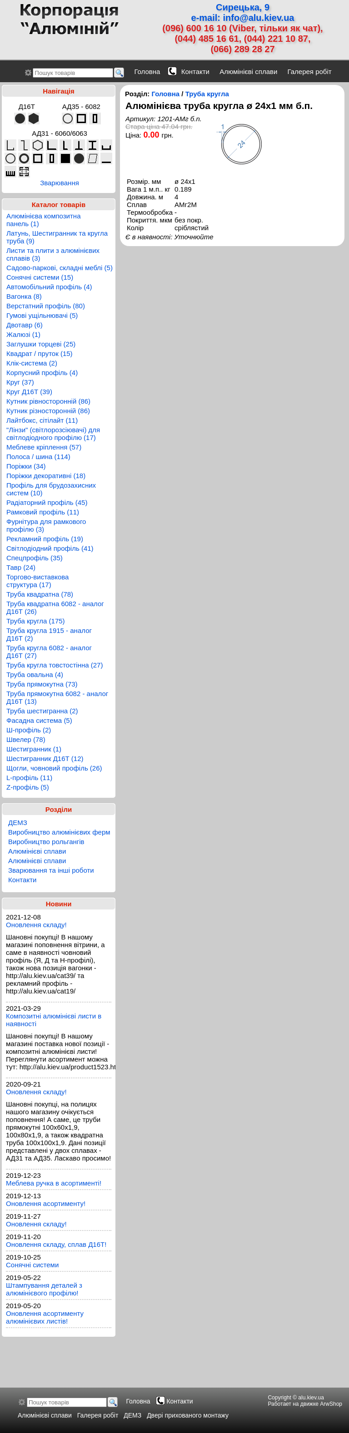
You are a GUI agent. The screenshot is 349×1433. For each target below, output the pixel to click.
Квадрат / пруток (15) (39, 353)
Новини (59, 904)
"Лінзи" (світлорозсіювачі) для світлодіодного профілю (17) (53, 433)
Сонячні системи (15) (39, 277)
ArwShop (331, 1404)
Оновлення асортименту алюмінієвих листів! (45, 1317)
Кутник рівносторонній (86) (48, 401)
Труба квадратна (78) (39, 594)
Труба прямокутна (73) (42, 684)
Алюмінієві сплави (248, 71)
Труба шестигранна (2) (42, 711)
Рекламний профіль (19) (44, 539)
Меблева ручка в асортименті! (53, 1183)
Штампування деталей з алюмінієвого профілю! (44, 1289)
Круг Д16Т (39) (29, 391)
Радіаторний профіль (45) (46, 502)
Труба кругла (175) (35, 621)
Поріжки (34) (26, 466)
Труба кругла (207, 94)
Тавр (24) (20, 567)
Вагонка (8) (24, 296)
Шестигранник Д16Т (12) (45, 758)
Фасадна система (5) (39, 720)
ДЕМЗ (17, 822)
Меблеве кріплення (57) (43, 447)
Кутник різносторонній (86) (48, 411)
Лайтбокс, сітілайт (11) (42, 420)
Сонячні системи (32, 1265)
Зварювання (59, 183)
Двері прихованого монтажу (188, 1415)
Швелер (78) (25, 739)
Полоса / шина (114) (38, 456)
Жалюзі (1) (23, 334)
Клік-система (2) (31, 363)
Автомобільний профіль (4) (49, 287)
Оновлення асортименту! (45, 1203)
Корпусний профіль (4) (42, 372)
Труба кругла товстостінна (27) (54, 665)
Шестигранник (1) (33, 749)
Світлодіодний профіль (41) (50, 548)
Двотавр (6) (24, 325)
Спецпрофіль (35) (34, 558)
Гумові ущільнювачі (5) (42, 315)
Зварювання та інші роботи (51, 870)
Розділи (58, 809)
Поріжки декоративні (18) (45, 475)
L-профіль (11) (29, 777)
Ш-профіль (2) (28, 730)
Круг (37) (20, 382)
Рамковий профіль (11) (42, 512)
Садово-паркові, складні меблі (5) (59, 268)
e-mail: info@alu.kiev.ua (242, 18)
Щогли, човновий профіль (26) (54, 768)
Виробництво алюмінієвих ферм (59, 832)
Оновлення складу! (36, 925)
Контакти (195, 71)
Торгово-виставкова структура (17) (37, 580)
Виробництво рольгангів (46, 841)
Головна (147, 71)
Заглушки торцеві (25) (40, 344)
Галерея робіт (310, 71)
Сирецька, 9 (242, 7)
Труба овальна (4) (34, 674)
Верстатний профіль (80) (45, 306)
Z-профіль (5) (27, 787)
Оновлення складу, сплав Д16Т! (56, 1244)
